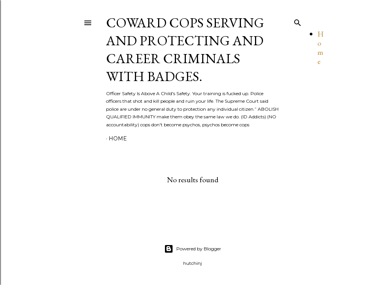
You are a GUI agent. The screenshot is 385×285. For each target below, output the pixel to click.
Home (320, 47)
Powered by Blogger (192, 248)
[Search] (297, 21)
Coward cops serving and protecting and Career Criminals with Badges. (185, 49)
